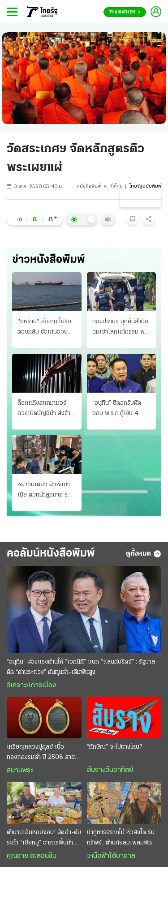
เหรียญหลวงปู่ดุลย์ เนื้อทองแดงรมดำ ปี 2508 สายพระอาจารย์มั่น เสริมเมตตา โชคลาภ (41, 753)
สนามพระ (20, 770)
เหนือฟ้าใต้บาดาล (111, 856)
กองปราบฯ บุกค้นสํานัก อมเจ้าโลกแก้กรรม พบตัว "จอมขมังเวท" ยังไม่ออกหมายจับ (121, 327)
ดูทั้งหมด (143, 554)
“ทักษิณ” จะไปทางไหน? (114, 747)
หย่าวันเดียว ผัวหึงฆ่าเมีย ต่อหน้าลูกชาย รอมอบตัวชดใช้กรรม (46, 490)
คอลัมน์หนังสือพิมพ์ (51, 553)
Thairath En (124, 12)
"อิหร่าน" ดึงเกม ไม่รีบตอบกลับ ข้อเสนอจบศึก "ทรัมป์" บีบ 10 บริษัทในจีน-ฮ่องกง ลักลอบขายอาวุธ (46, 327)
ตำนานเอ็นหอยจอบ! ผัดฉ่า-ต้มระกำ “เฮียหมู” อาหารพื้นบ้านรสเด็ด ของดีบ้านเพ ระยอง (44, 838)
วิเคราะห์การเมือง (31, 685)
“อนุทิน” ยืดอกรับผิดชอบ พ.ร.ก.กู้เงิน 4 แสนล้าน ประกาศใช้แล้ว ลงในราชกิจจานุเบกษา (121, 409)
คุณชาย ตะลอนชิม (31, 856)
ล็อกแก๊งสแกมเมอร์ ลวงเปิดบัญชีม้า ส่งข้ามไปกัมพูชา (45, 409)
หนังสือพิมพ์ (89, 186)
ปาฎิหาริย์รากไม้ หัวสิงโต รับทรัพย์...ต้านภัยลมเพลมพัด (121, 837)
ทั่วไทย (116, 186)
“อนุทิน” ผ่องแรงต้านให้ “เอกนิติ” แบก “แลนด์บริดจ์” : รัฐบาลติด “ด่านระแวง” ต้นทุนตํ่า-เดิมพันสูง (81, 667)
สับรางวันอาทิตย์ (110, 770)
